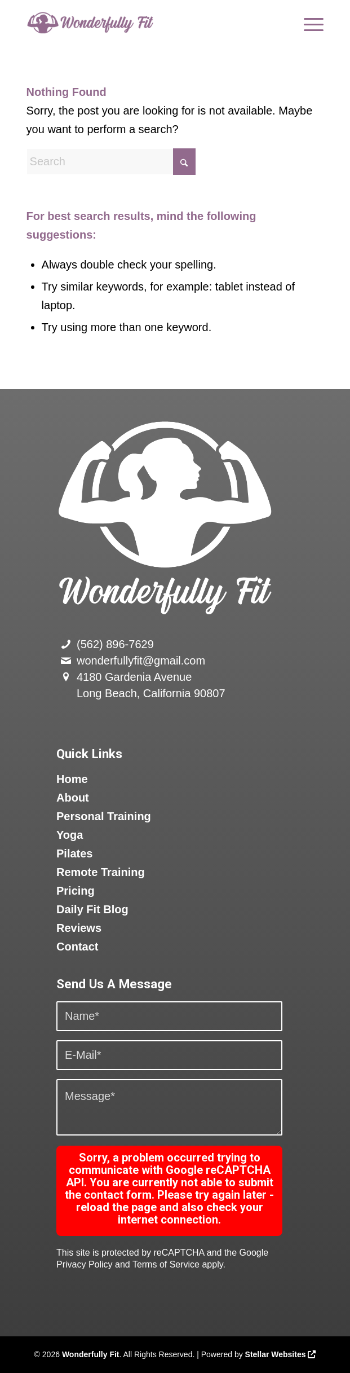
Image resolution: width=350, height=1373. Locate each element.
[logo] (145, 22)
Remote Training (100, 872)
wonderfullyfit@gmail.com (141, 660)
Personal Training (103, 816)
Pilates (74, 853)
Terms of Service (166, 1264)
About (72, 797)
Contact (77, 946)
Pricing (75, 890)
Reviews (78, 928)
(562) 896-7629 (115, 644)
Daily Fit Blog (92, 909)
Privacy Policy (84, 1264)
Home (72, 779)
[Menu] (308, 22)
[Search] (111, 161)
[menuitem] (308, 22)
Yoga (69, 835)
